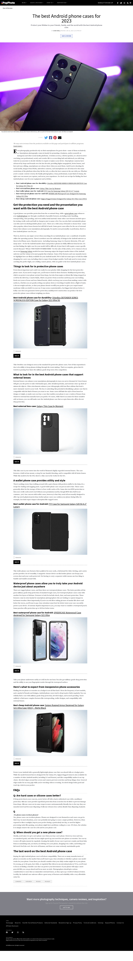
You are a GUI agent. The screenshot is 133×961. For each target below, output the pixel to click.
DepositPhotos (110, 923)
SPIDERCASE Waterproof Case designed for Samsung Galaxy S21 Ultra (47, 614)
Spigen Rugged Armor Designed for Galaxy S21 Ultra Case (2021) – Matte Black (48, 706)
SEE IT (17, 356)
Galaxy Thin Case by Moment (50, 189)
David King (56, 31)
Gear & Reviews (36, 3)
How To (50, 3)
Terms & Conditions (89, 923)
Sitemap (100, 923)
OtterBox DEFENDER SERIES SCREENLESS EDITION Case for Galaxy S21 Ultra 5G (45, 299)
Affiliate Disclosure (12, 926)
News (24, 3)
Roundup (47, 881)
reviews (38, 881)
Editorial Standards (51, 923)
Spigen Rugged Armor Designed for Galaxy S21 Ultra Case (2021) (64, 199)
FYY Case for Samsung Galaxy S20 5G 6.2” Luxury (61, 191)
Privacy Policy (77, 923)
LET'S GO (66, 907)
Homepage (9, 923)
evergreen (29, 881)
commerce (18, 881)
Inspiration (61, 3)
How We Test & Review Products (32, 923)
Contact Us (120, 923)
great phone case (71, 213)
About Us (18, 923)
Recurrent (12, 945)
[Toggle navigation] (130, 3)
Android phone (22, 216)
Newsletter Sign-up (105, 3)
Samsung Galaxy (26, 251)
